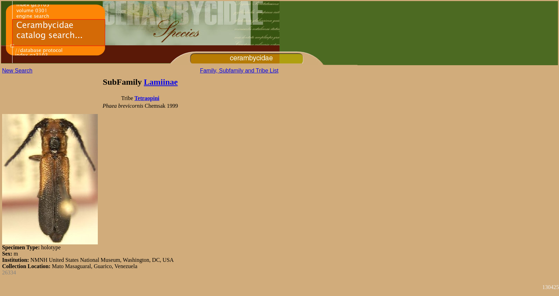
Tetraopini (146, 98)
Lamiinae (161, 81)
